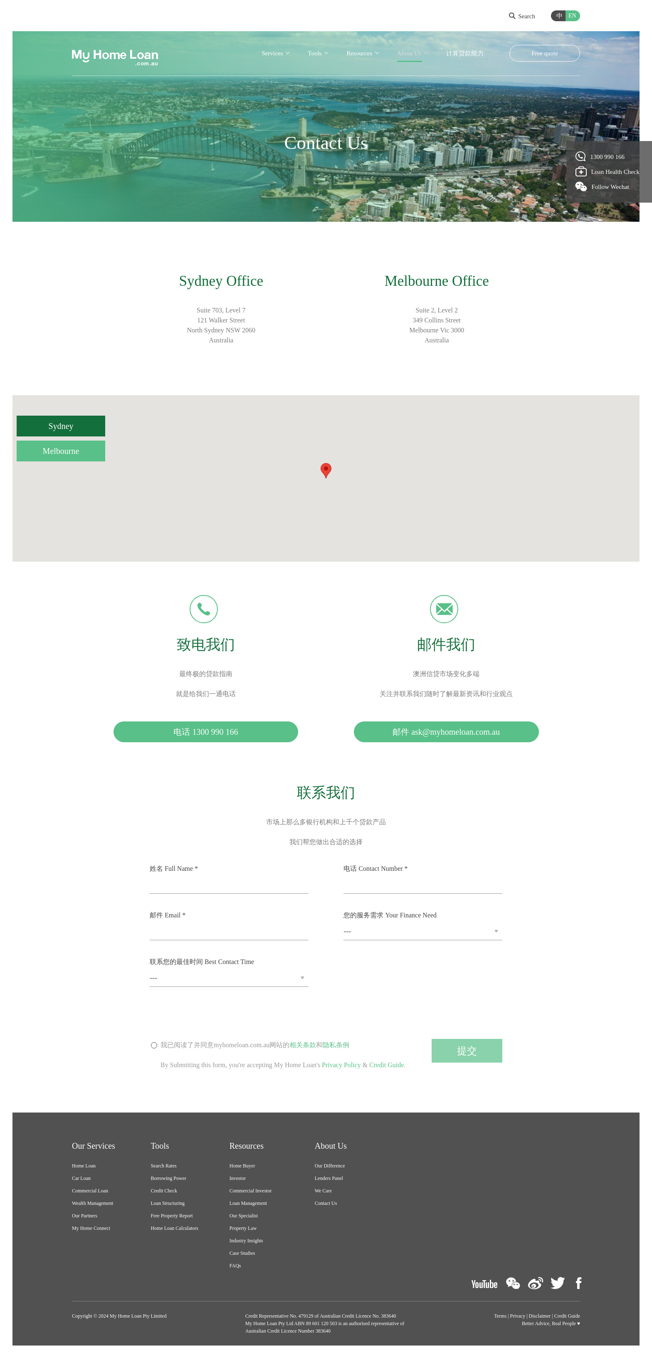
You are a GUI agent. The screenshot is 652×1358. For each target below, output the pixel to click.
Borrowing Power (168, 1178)
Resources (359, 53)
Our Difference (330, 1166)
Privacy (518, 1316)
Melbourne (61, 451)
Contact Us (326, 1203)
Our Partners (84, 1216)
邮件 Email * (167, 915)
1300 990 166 (600, 156)
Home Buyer (242, 1166)
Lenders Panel (329, 1178)
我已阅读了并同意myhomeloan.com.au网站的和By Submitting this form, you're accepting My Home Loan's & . (283, 1055)
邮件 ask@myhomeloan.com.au (446, 731)
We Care (323, 1191)
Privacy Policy (341, 1064)
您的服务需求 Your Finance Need (390, 915)
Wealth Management (92, 1203)
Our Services (93, 1145)
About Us (409, 53)
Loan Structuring (168, 1203)
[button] (326, 470)
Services (272, 53)
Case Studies (242, 1253)
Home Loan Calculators (174, 1228)
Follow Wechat (602, 186)
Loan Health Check (608, 171)
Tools (314, 53)
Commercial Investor (251, 1191)
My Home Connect (91, 1228)
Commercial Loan (90, 1191)
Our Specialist (244, 1216)
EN (572, 15)
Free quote (544, 53)
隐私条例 (336, 1044)
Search (522, 16)
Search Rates (163, 1166)
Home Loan (84, 1166)
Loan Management (248, 1203)
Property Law (243, 1228)
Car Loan (81, 1178)
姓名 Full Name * (174, 868)
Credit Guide (386, 1064)
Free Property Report (172, 1216)
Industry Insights (246, 1241)
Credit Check (164, 1191)
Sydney (61, 426)
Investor (238, 1178)
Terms (500, 1316)
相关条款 (302, 1044)
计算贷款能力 (465, 53)
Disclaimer (540, 1316)
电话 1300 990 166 (205, 731)
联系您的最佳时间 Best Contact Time (202, 961)
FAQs (235, 1266)
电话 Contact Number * (375, 868)
